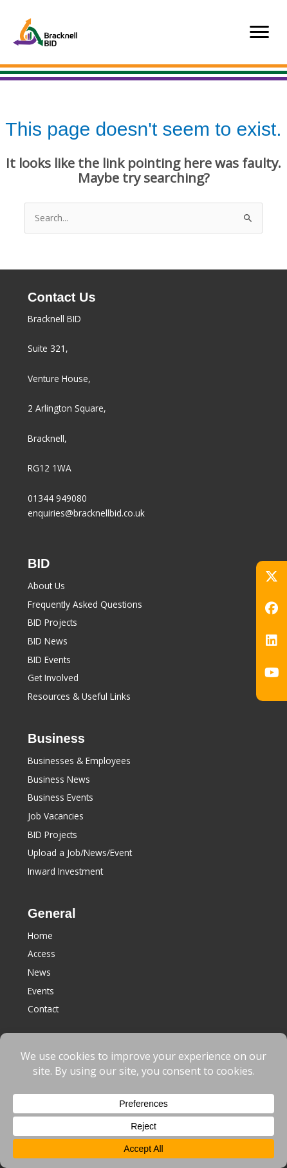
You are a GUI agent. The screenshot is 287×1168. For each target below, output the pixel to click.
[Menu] (259, 32)
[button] (271, 576)
